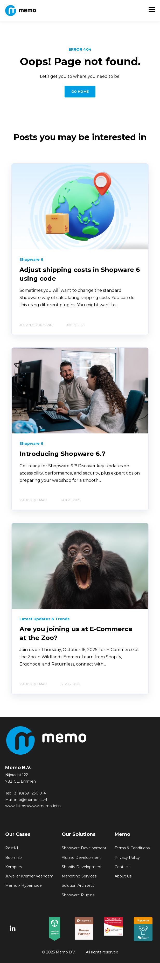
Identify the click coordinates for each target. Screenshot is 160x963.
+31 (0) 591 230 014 (29, 793)
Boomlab (13, 857)
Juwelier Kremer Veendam (29, 876)
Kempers (13, 867)
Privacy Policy (127, 857)
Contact (122, 867)
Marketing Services (79, 876)
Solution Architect (78, 885)
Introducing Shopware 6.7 (62, 453)
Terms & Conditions (132, 848)
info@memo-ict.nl (30, 799)
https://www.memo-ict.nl (38, 806)
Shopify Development (82, 867)
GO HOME (80, 92)
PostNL (12, 848)
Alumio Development (81, 857)
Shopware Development (84, 848)
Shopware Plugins (78, 895)
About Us (123, 876)
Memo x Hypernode (23, 885)
